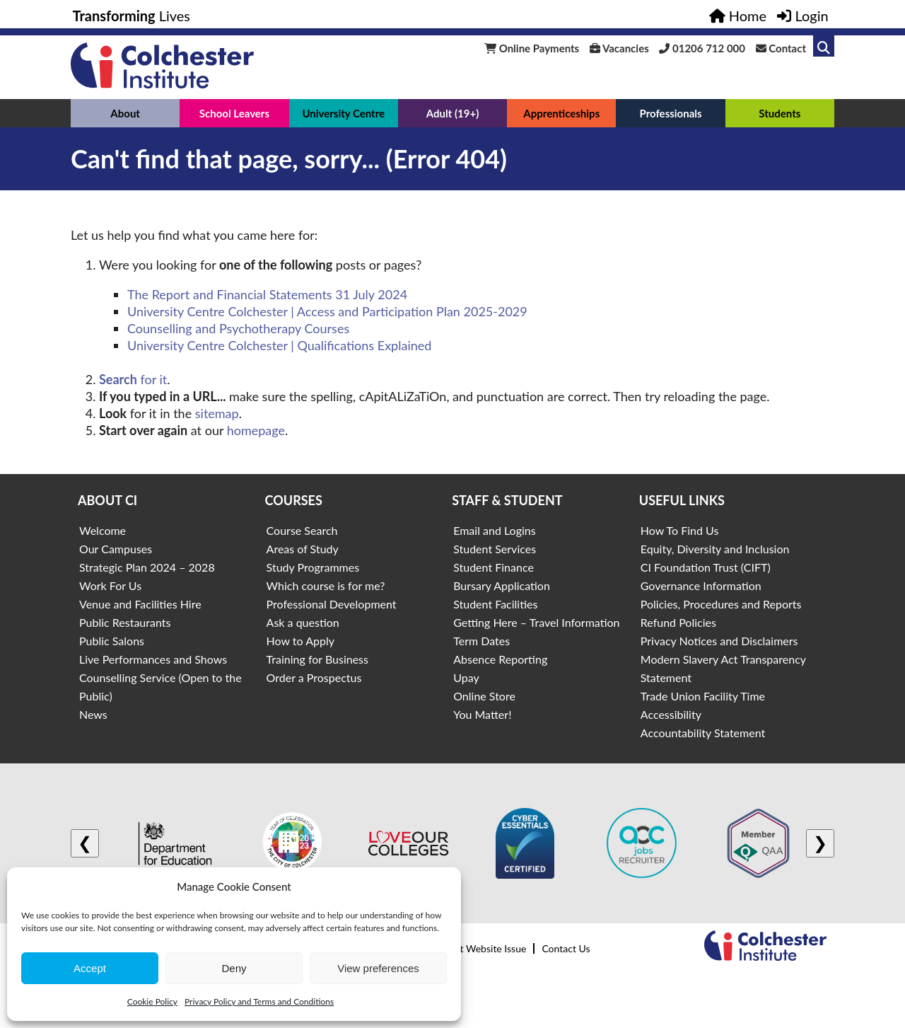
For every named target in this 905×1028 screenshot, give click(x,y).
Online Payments (531, 48)
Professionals (670, 113)
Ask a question (303, 622)
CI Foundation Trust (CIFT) (706, 567)
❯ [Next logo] (820, 843)
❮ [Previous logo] (85, 843)
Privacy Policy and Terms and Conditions (259, 1001)
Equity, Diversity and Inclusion (715, 548)
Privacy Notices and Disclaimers (719, 640)
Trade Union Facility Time (703, 696)
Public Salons (111, 640)
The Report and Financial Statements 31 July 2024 (267, 294)
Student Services (494, 548)
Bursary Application (501, 585)
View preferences (378, 968)
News (93, 714)
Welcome (102, 530)
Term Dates (481, 640)
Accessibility (671, 714)
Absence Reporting (500, 659)
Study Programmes (313, 567)
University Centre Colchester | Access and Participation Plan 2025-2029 (327, 311)
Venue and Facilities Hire (140, 604)
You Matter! (482, 714)
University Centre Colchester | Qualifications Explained (279, 345)
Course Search (302, 530)
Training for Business (317, 659)
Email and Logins (494, 530)
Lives (132, 15)
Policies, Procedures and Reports (721, 604)
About (125, 113)
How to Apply (300, 640)
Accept (90, 968)
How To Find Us (680, 530)
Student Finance (493, 567)
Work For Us (110, 585)
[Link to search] (823, 46)
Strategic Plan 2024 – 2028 (147, 567)
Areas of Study (303, 548)
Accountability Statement (703, 732)
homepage (256, 430)
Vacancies (619, 48)
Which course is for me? (326, 585)
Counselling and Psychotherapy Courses (238, 328)
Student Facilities (495, 604)
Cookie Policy (152, 1001)
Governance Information (701, 585)
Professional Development (332, 604)
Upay (466, 677)
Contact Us (566, 948)
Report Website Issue (480, 948)
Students (779, 113)
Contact (781, 48)
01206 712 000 (702, 48)
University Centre (343, 113)
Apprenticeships (561, 113)
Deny (233, 968)
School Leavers (234, 113)
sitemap (217, 413)
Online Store (484, 696)
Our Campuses (115, 548)
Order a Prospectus (314, 677)
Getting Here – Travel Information (536, 622)
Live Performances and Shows (153, 659)
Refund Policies (678, 622)
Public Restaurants (124, 622)
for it (133, 379)
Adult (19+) (452, 113)
